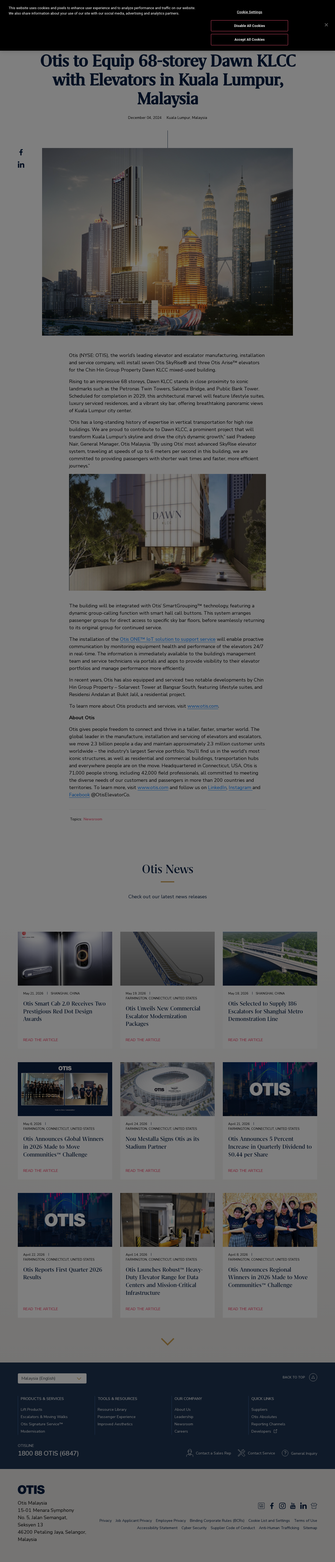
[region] (167, 25)
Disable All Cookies (249, 26)
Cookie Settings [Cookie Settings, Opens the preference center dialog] (249, 12)
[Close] (326, 25)
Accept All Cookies (249, 39)
